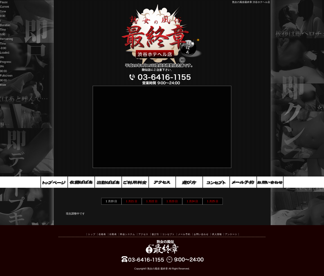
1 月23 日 (172, 201)
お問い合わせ (201, 234)
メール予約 (184, 234)
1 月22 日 (152, 201)
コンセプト (168, 234)
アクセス (143, 234)
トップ (91, 234)
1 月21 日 (131, 201)
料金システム (127, 234)
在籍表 (102, 234)
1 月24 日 (192, 201)
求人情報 (217, 234)
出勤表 (113, 234)
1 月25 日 (212, 201)
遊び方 (155, 234)
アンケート (231, 234)
